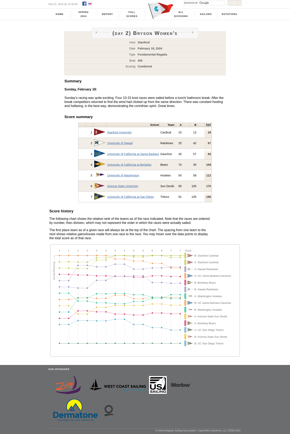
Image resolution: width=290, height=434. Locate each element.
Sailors (206, 14)
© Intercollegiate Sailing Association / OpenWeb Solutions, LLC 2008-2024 (197, 431)
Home (60, 14)
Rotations (229, 14)
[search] (204, 3)
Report (107, 14)
